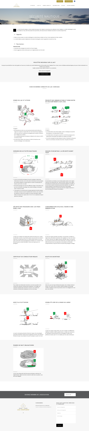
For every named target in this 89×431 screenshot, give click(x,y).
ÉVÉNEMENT (60, 1)
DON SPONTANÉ (69, 1)
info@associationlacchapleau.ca (45, 407)
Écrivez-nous (44, 74)
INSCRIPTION (68, 394)
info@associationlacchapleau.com (68, 65)
